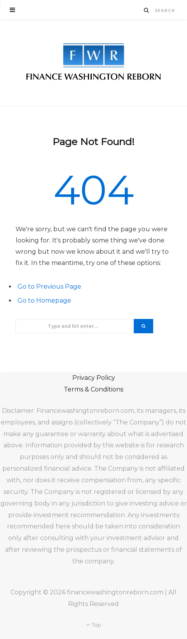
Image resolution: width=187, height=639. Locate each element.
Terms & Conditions (93, 389)
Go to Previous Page (49, 286)
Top (93, 625)
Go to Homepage (44, 300)
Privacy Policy (93, 377)
